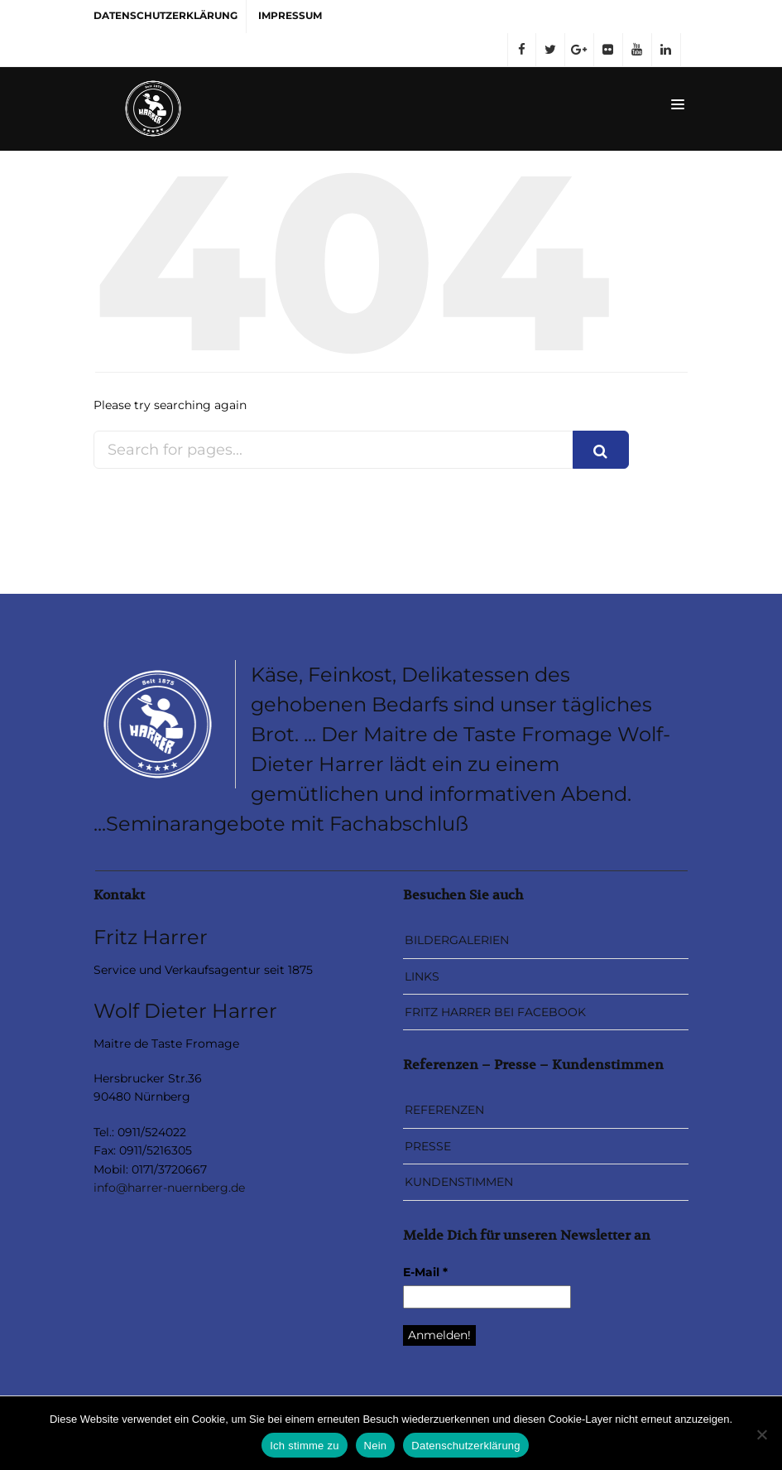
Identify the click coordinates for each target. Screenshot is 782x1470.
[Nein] (761, 1434)
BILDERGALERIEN (457, 940)
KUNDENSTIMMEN (459, 1181)
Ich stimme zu (304, 1445)
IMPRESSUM (290, 15)
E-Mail (425, 1272)
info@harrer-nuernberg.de (169, 1187)
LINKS (422, 976)
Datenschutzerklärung (465, 1445)
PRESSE (428, 1146)
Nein (375, 1445)
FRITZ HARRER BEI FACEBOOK (495, 1012)
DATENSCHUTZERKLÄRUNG (165, 15)
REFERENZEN (444, 1109)
